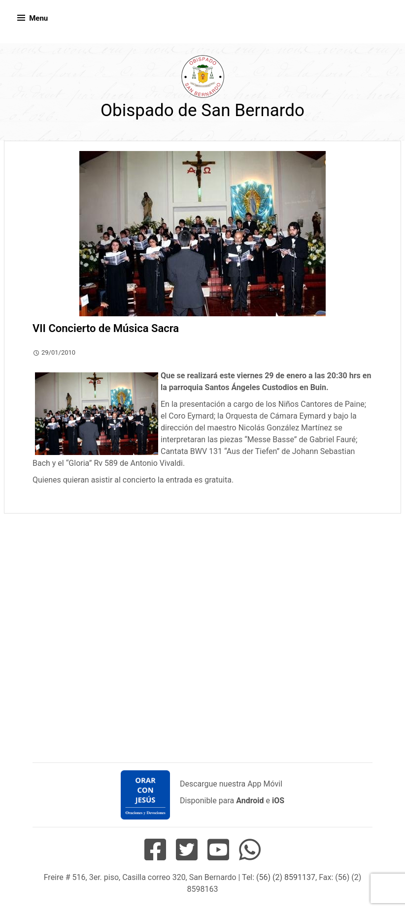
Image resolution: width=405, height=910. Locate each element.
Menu (38, 18)
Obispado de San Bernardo (202, 110)
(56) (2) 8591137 (285, 877)
